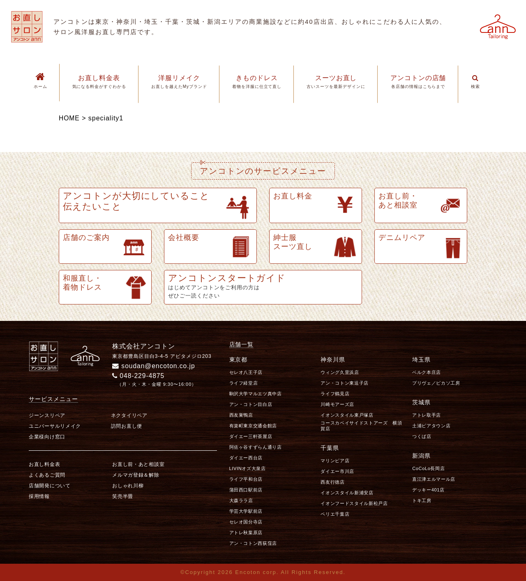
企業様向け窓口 (47, 437)
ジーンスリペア (47, 415)
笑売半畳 (122, 496)
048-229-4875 (139, 375)
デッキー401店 (428, 489)
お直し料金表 (44, 464)
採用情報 (39, 496)
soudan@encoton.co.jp (154, 365)
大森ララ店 (241, 500)
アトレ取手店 (426, 415)
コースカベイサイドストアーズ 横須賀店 (361, 425)
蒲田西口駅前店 (246, 489)
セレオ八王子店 (246, 372)
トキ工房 (421, 500)
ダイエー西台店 (246, 457)
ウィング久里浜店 (340, 372)
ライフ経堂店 (243, 382)
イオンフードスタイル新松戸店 (354, 502)
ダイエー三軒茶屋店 (250, 436)
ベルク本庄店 (426, 372)
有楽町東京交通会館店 (253, 425)
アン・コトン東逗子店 (345, 382)
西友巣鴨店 (241, 415)
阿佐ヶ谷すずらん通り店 (255, 447)
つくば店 (421, 436)
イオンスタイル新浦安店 (347, 492)
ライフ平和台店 (246, 479)
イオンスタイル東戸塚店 (347, 415)
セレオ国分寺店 (246, 521)
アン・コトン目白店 (250, 404)
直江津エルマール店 (433, 479)
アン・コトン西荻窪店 (253, 543)
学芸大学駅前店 (246, 511)
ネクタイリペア (129, 415)
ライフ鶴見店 (335, 393)
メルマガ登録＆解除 (135, 475)
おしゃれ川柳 (127, 486)
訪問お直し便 (126, 426)
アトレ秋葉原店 (246, 532)
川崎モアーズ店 (337, 404)
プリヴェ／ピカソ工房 (436, 382)
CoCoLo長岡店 (428, 468)
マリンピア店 (335, 460)
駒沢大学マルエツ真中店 (255, 393)
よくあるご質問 (47, 475)
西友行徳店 (332, 481)
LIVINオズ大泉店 (247, 468)
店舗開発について (50, 486)
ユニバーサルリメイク (55, 426)
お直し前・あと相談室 (138, 464)
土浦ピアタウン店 (431, 425)
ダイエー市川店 (337, 470)
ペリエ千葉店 (335, 513)
